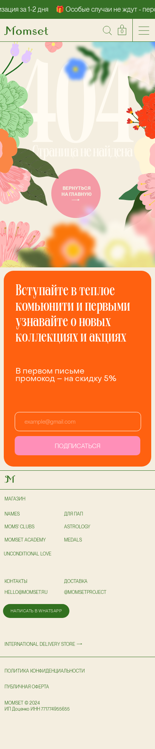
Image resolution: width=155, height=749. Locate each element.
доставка (75, 581)
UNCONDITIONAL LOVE (27, 554)
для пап (73, 514)
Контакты (16, 581)
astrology (77, 526)
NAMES (12, 514)
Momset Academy (25, 540)
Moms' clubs (19, 526)
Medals (73, 540)
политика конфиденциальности (45, 671)
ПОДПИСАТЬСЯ (77, 446)
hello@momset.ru (26, 592)
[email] (78, 421)
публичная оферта (27, 687)
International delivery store (40, 644)
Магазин (15, 499)
